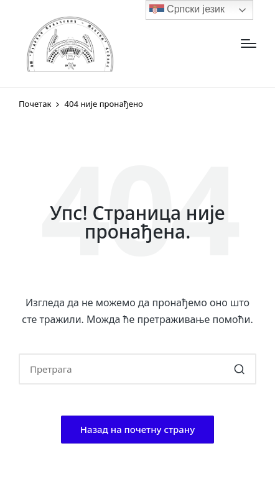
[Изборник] (248, 43)
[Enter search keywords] (137, 369)
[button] (239, 369)
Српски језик (187, 9)
